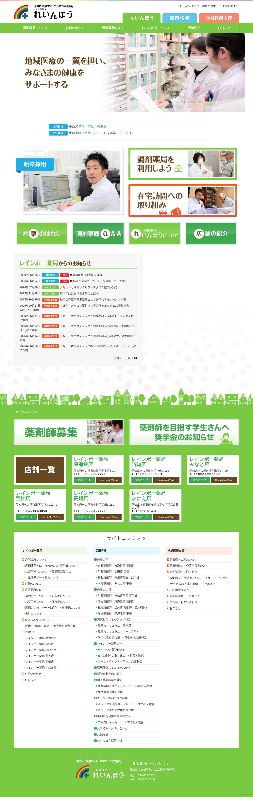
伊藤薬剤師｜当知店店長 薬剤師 (117, 595)
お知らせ (224, 28)
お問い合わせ (231, 5)
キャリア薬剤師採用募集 (112, 698)
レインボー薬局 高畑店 (91, 495)
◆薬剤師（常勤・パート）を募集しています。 (102, 133)
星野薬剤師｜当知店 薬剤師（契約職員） (123, 607)
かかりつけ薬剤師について (62, 565)
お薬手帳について (36, 601)
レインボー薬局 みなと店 (206, 461)
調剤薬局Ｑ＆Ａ (113, 28)
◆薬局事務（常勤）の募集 (88, 126)
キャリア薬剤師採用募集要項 (116, 710)
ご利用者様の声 (179, 589)
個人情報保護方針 (64, 625)
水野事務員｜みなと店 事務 (115, 583)
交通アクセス (84, 480)
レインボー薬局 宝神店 (33, 495)
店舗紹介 (194, 28)
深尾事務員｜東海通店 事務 (115, 613)
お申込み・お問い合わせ (112, 728)
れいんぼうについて (156, 28)
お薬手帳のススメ (36, 571)
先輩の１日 (104, 589)
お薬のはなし (75, 28)
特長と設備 (137, 655)
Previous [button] (22, 73)
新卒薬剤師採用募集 (109, 679)
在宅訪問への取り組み (112, 655)
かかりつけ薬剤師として (113, 649)
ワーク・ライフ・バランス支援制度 (120, 661)
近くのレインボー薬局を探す (198, 5)
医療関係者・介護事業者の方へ (189, 565)
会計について (33, 613)
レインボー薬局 (32, 550)
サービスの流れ (217, 577)
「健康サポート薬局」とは (42, 577)
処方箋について (61, 595)
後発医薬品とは (61, 571)
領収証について (71, 607)
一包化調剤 (50, 607)
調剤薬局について (35, 28)
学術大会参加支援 (109, 637)
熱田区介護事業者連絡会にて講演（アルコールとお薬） (94, 299)
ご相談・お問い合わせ (183, 602)
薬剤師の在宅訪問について (186, 577)
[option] (126, 72)
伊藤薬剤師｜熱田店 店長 (113, 571)
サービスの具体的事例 (184, 583)
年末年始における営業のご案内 (79, 293)
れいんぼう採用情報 (109, 740)
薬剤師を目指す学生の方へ (113, 716)
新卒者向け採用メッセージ (114, 686)
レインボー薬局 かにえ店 (148, 495)
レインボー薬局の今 (109, 643)
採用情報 (100, 550)
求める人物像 (143, 686)
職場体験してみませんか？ (113, 667)
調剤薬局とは (33, 565)
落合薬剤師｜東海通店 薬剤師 (116, 601)
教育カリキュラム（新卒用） (116, 625)
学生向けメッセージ (110, 722)
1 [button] (121, 107)
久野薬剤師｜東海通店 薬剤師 (116, 565)
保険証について (61, 601)
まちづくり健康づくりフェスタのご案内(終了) (88, 287)
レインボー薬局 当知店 (148, 461)
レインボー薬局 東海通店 (91, 461)
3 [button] (132, 107)
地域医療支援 (176, 550)
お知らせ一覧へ (125, 358)
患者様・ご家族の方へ (183, 559)
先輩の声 (102, 559)
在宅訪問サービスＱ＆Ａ (185, 596)
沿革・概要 (42, 625)
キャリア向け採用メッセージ (116, 704)
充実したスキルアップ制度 (113, 619)
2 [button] (126, 107)
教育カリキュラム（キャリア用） (118, 631)
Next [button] (231, 73)
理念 (28, 625)
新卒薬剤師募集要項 (110, 691)
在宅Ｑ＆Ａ (209, 583)
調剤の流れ (32, 607)
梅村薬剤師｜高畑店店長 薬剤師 (118, 577)
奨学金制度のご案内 (109, 673)
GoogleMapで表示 (109, 480)
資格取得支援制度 (135, 637)
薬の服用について (36, 595)
